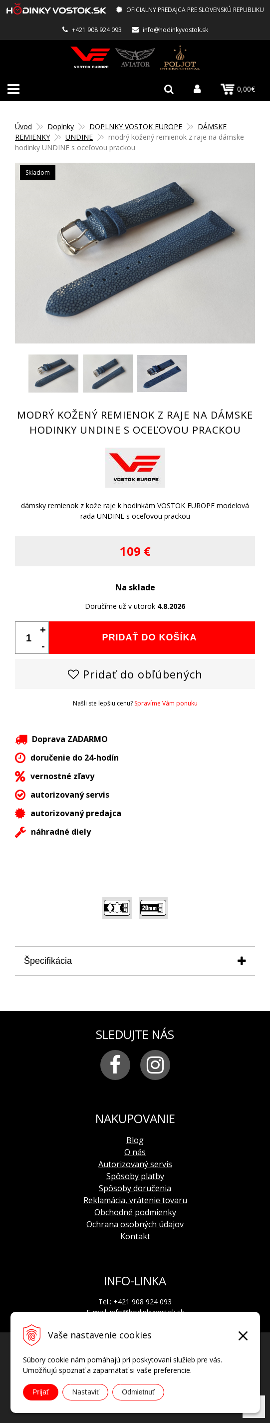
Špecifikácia (48, 961)
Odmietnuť (138, 1392)
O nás (135, 1152)
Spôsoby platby (135, 1176)
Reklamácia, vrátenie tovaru (135, 1200)
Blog (135, 1140)
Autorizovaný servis (135, 1164)
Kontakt (135, 1236)
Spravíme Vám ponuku (166, 703)
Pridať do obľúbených (135, 673)
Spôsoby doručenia (135, 1188)
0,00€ (238, 89)
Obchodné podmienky (135, 1212)
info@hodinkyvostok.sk (175, 30)
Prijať (40, 1392)
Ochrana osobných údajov (135, 1224)
